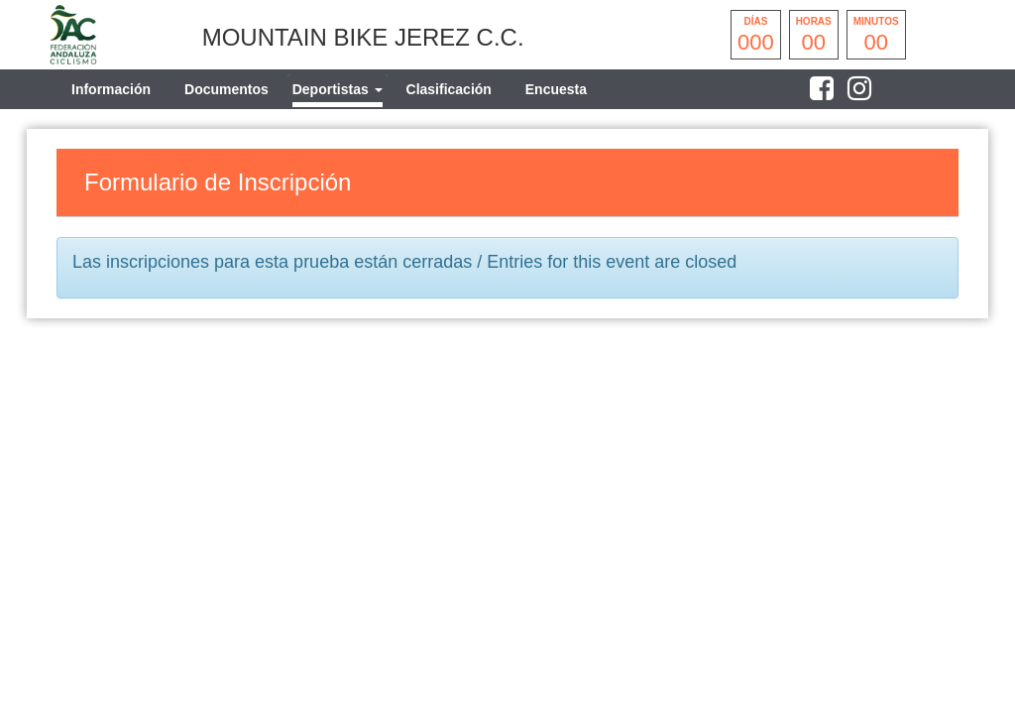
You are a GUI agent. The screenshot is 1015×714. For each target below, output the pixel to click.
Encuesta (556, 89)
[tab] (337, 89)
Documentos (226, 89)
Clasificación (449, 89)
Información (111, 89)
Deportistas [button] (337, 89)
